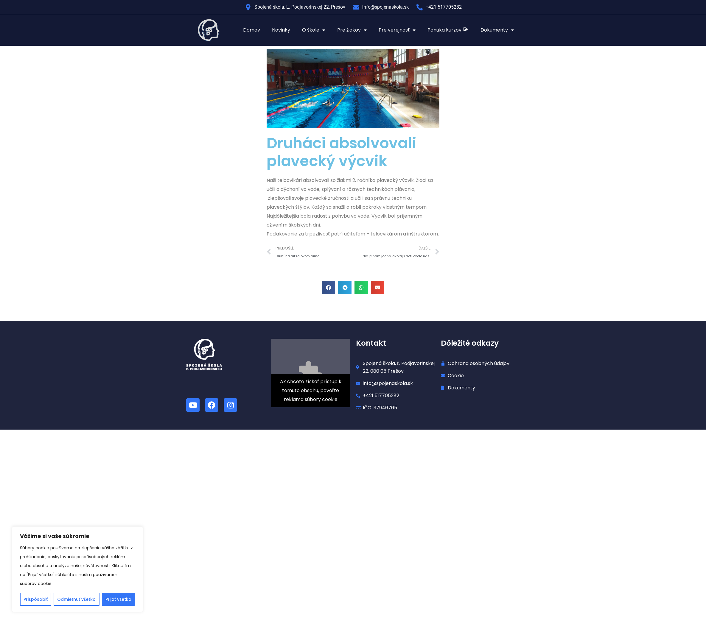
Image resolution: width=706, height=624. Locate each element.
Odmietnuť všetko (76, 599)
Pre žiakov (352, 30)
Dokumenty (497, 30)
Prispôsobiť (36, 599)
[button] (328, 287)
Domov (251, 29)
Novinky (281, 29)
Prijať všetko (118, 599)
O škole (313, 30)
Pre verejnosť (397, 30)
